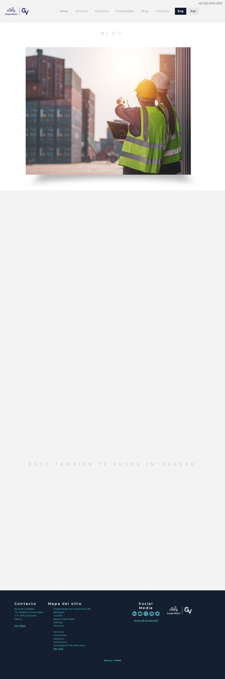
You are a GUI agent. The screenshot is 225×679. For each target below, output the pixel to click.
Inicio (64, 11)
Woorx (108, 660)
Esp (193, 11)
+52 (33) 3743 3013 (210, 3)
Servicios (81, 11)
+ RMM (117, 660)
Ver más (58, 648)
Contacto (162, 11)
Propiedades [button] (124, 11)
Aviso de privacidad (146, 620)
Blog (144, 11)
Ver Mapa (20, 625)
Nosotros (101, 11)
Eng (181, 11)
